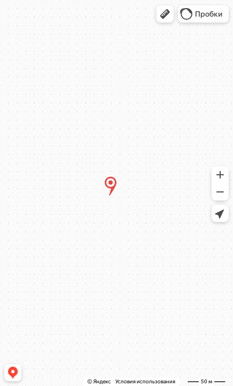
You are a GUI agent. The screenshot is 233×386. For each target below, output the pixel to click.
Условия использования (145, 381)
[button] (165, 14)
